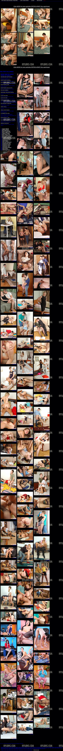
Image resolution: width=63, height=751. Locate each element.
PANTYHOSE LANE (5, 117)
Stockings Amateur (6, 147)
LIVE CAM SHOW (24, 0)
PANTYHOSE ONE (5, 82)
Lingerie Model (5, 128)
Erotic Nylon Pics (6, 134)
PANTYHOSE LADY (5, 120)
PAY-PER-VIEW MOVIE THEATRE (9, 0)
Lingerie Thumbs (6, 133)
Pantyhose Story (6, 145)
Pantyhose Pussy (6, 144)
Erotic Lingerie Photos (7, 135)
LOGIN (32, 0)
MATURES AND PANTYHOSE (7, 92)
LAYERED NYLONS (5, 113)
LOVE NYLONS (4, 95)
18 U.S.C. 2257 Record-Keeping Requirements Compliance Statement (11, 743)
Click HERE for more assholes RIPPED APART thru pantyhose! (31, 6)
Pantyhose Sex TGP (6, 137)
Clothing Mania (5, 129)
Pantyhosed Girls (6, 139)
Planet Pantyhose (6, 131)
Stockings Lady (6, 146)
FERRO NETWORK (5, 100)
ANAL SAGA (3, 106)
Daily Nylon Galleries (7, 136)
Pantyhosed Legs (6, 143)
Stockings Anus (6, 149)
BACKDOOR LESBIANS (6, 103)
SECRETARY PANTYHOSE (6, 76)
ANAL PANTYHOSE (5, 110)
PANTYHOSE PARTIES (6, 80)
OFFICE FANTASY (5, 123)
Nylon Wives (5, 141)
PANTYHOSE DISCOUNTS (6, 87)
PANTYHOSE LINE (5, 84)
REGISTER (39, 0)
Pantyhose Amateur (7, 138)
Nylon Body (5, 148)
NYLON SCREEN (4, 90)
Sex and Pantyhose (7, 142)
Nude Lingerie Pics (6, 132)
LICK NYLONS (4, 97)
